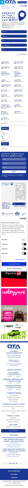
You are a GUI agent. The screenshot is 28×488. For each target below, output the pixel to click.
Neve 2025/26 (13, 442)
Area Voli (13, 463)
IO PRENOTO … (13, 426)
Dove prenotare (14, 471)
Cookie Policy (13, 417)
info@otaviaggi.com (14, 360)
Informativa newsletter (13, 421)
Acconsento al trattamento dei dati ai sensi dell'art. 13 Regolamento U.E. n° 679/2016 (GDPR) (13, 175)
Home (3, 8)
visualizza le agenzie (20, 206)
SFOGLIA (10, 376)
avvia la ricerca (22, 54)
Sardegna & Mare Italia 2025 (13, 397)
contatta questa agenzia (5, 143)
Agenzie (7, 8)
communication (17, 485)
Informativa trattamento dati (13, 419)
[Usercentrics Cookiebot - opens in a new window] (20, 219)
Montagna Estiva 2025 (13, 399)
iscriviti (14, 171)
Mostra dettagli (19, 259)
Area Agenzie (22, 2)
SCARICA (18, 376)
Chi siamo (14, 474)
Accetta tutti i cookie (14, 264)
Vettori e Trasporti (13, 401)
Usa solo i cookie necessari (14, 268)
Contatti (14, 477)
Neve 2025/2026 (13, 395)
